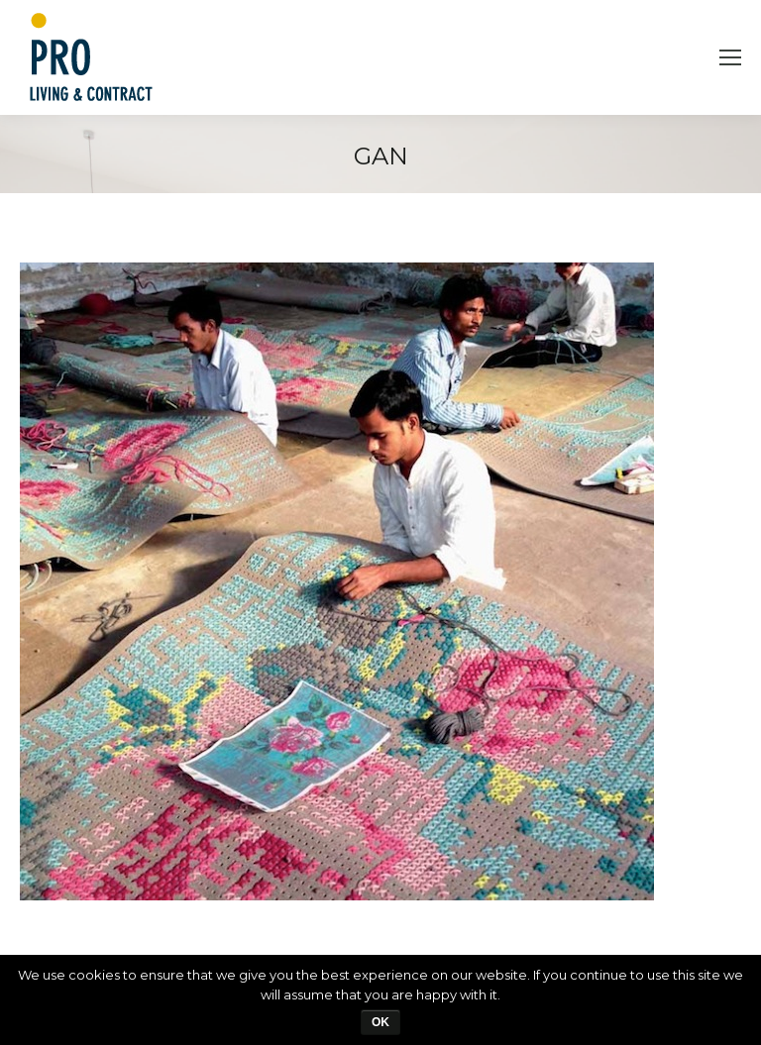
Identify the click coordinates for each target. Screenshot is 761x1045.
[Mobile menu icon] (730, 57)
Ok (380, 1022)
